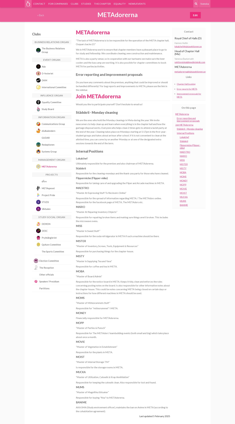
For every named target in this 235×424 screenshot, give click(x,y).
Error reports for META (187, 89)
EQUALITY (120, 3)
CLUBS (74, 3)
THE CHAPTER (102, 3)
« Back (40, 15)
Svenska (205, 3)
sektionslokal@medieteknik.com (190, 62)
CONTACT (39, 3)
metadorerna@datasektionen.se (190, 71)
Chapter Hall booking (186, 84)
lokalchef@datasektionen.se (188, 46)
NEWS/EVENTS (137, 3)
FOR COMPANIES (58, 3)
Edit (195, 15)
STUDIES (86, 3)
